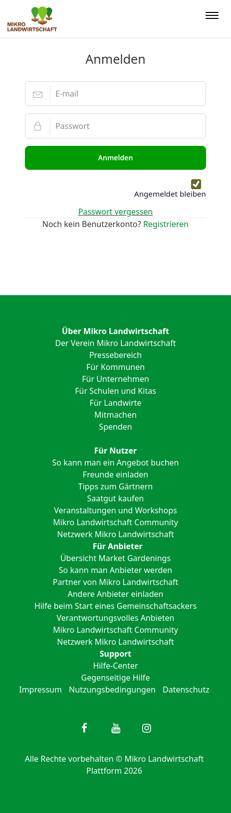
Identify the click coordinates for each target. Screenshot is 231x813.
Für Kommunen (115, 366)
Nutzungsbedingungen (112, 689)
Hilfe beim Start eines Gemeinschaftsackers (115, 605)
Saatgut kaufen (115, 498)
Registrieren (166, 224)
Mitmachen (115, 414)
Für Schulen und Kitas (115, 390)
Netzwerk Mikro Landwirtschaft (115, 534)
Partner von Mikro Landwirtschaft (116, 582)
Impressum (40, 689)
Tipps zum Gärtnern (115, 486)
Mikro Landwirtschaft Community (115, 522)
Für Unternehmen (115, 378)
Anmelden (115, 157)
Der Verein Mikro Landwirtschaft (115, 343)
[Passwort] (115, 126)
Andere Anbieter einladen (115, 593)
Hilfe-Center (115, 665)
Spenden (115, 426)
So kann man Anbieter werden (115, 570)
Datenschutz (186, 689)
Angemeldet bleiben (170, 194)
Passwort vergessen (115, 211)
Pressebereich (115, 354)
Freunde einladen (115, 474)
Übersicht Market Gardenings (115, 558)
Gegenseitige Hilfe (115, 677)
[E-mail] (115, 93)
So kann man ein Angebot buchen (115, 462)
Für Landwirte (115, 402)
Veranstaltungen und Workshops (115, 510)
